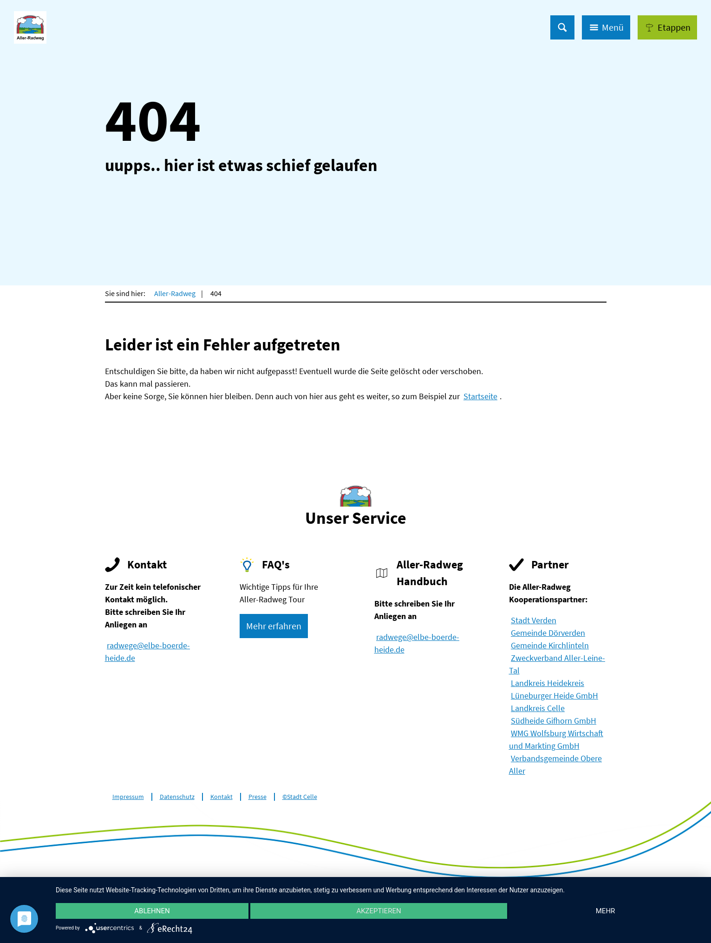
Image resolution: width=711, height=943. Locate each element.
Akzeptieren (378, 911)
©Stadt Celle (299, 797)
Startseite (480, 396)
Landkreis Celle (538, 708)
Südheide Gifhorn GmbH (553, 720)
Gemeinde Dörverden (548, 632)
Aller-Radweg (175, 293)
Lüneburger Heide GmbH (554, 695)
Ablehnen (152, 911)
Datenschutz (177, 797)
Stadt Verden (533, 620)
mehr (605, 911)
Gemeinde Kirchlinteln (550, 645)
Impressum (128, 797)
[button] (667, 27)
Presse (257, 797)
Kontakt (221, 797)
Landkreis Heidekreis (547, 683)
